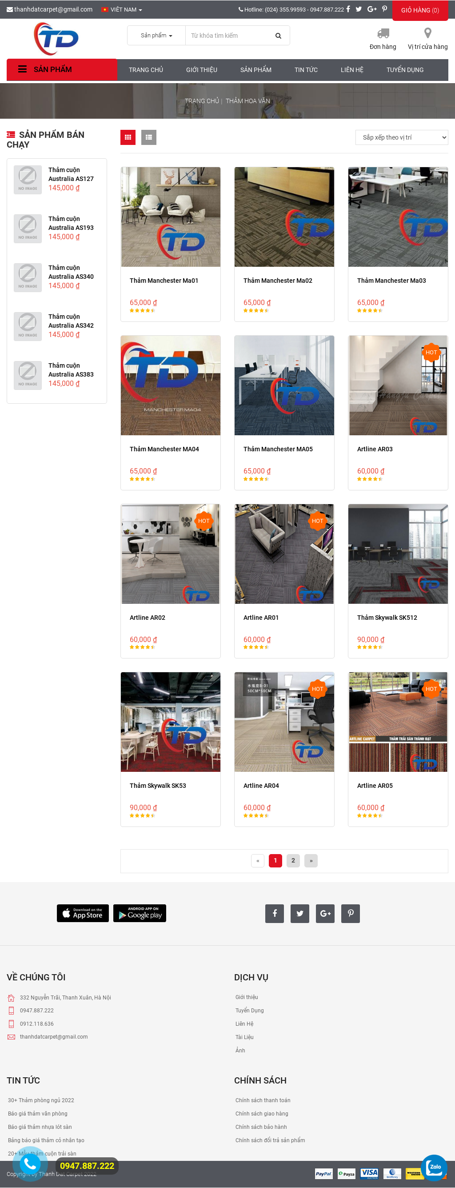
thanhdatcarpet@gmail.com (49, 9)
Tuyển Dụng (249, 1010)
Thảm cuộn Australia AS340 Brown (71, 276)
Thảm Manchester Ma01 (164, 280)
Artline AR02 (147, 617)
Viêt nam (121, 9)
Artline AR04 (261, 785)
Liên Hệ (243, 1024)
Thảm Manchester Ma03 (391, 280)
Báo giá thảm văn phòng (37, 1114)
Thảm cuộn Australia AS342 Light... (71, 325)
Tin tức (306, 69)
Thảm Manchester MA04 (164, 449)
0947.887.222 (87, 1165)
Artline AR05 (375, 785)
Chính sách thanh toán (262, 1100)
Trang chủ (146, 69)
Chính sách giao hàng (261, 1114)
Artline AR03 (375, 449)
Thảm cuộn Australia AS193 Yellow (71, 227)
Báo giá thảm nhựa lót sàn (39, 1127)
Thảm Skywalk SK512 (387, 617)
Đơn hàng (383, 46)
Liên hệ (352, 69)
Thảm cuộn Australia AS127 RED (71, 178)
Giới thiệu (201, 69)
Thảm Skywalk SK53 (158, 785)
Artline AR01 (261, 617)
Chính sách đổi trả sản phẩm (269, 1140)
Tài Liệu (244, 1037)
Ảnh (239, 1051)
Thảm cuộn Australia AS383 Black (71, 374)
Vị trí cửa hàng (428, 46)
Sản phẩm (44, 69)
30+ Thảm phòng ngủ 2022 (40, 1100)
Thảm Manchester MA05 (278, 449)
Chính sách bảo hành (260, 1127)
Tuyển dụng (405, 69)
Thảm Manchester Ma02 (277, 280)
